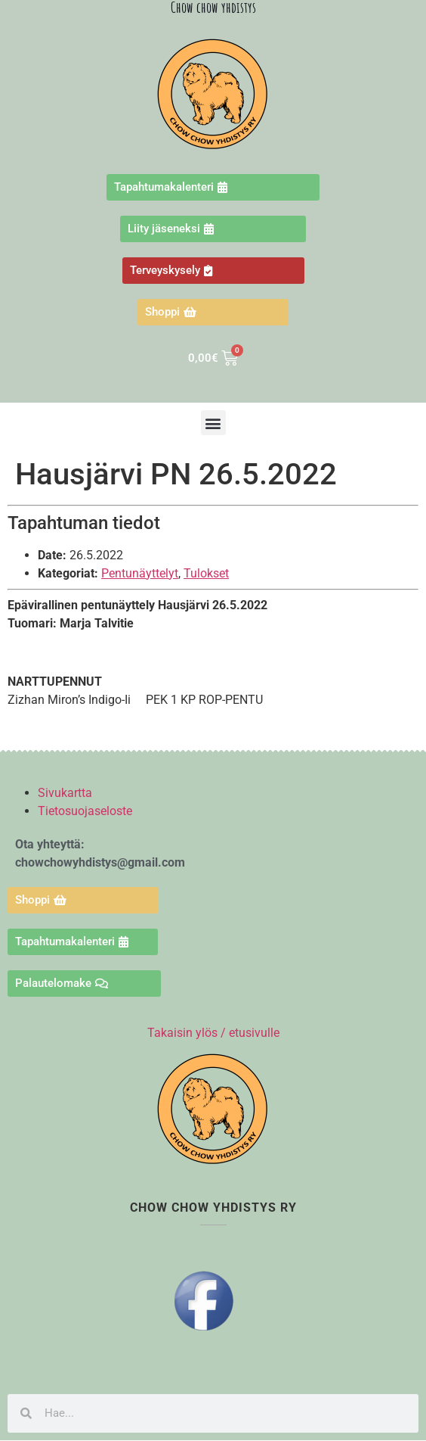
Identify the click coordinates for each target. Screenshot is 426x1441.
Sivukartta (65, 793)
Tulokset (206, 573)
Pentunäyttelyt (139, 573)
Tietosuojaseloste (85, 811)
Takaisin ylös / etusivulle (213, 1033)
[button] (213, 422)
